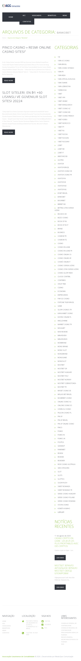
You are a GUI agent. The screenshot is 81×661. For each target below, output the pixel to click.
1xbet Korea (62, 119)
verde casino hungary (67, 494)
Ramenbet (61, 449)
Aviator (61, 164)
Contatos (27, 22)
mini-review (62, 335)
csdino (60, 287)
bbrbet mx (62, 204)
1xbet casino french (66, 116)
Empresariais (63, 295)
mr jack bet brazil (65, 394)
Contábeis (62, 280)
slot (59, 472)
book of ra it (63, 225)
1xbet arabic (63, 101)
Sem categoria (63, 468)
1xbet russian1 (64, 142)
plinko (60, 431)
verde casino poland (66, 497)
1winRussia (62, 90)
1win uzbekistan (64, 86)
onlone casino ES (65, 405)
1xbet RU (61, 130)
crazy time (62, 284)
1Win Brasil (62, 64)
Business (61, 232)
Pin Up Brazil (63, 420)
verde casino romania (66, 501)
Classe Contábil (64, 276)
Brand (60, 229)
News (65, 15)
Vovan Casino (63, 505)
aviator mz (62, 186)
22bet (60, 145)
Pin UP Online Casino (66, 424)
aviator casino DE (65, 171)
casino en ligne (64, 247)
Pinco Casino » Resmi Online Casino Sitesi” (26, 49)
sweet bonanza (64, 486)
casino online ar (64, 258)
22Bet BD (61, 149)
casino (60, 243)
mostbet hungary (65, 372)
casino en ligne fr (65, 251)
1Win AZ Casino (64, 61)
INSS (62, 644)
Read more (8, 80)
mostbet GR (62, 368)
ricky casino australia (66, 464)
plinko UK (61, 438)
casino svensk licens (66, 265)
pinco (60, 427)
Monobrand (63, 354)
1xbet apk (61, 97)
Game (60, 306)
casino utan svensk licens (68, 269)
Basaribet (61, 200)
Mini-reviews (62, 339)
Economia (62, 291)
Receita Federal (67, 637)
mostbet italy (63, 376)
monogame (62, 357)
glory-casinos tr (65, 310)
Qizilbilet (61, 446)
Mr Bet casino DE (64, 391)
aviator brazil (63, 167)
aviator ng (62, 189)
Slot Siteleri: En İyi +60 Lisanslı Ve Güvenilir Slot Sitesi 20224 (24, 96)
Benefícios (52, 15)
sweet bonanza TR (65, 490)
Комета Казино (64, 508)
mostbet (61, 365)
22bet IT (61, 153)
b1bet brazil (62, 193)
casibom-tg (62, 240)
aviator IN (62, 178)
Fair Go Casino (63, 299)
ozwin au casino (64, 409)
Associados (36, 15)
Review (60, 453)
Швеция (61, 512)
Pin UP (60, 416)
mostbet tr (62, 387)
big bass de (62, 214)
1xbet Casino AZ (64, 108)
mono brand (63, 346)
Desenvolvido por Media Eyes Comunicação (57, 656)
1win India (61, 75)
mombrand (62, 343)
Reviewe (61, 457)
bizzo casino (63, 218)
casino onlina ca (64, 254)
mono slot (62, 350)
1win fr (60, 72)
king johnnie (62, 321)
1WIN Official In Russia (66, 79)
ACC (24, 15)
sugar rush (62, 483)
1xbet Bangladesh (65, 105)
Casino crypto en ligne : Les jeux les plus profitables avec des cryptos (66, 542)
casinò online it (64, 262)
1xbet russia (63, 134)
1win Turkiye (62, 83)
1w (59, 57)
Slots (60, 475)
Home (11, 17)
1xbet (60, 94)
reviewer (61, 460)
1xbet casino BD (64, 112)
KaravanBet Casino (65, 313)
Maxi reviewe (63, 332)
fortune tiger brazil (66, 302)
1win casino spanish (66, 68)
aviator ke (62, 182)
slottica (61, 479)
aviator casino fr (65, 175)
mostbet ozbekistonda (67, 383)
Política (61, 442)
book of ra (62, 221)
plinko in (61, 435)
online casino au (64, 402)
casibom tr (62, 236)
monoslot (62, 361)
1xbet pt (61, 127)
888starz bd (63, 156)
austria (61, 160)
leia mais (60, 558)
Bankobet (61, 197)
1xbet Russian (63, 138)
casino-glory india (65, 273)
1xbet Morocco (64, 123)
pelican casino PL (65, 413)
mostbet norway (64, 380)
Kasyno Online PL (64, 317)
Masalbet (61, 328)
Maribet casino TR (65, 324)
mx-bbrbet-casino (65, 398)
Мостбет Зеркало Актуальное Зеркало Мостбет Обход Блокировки (66, 569)
